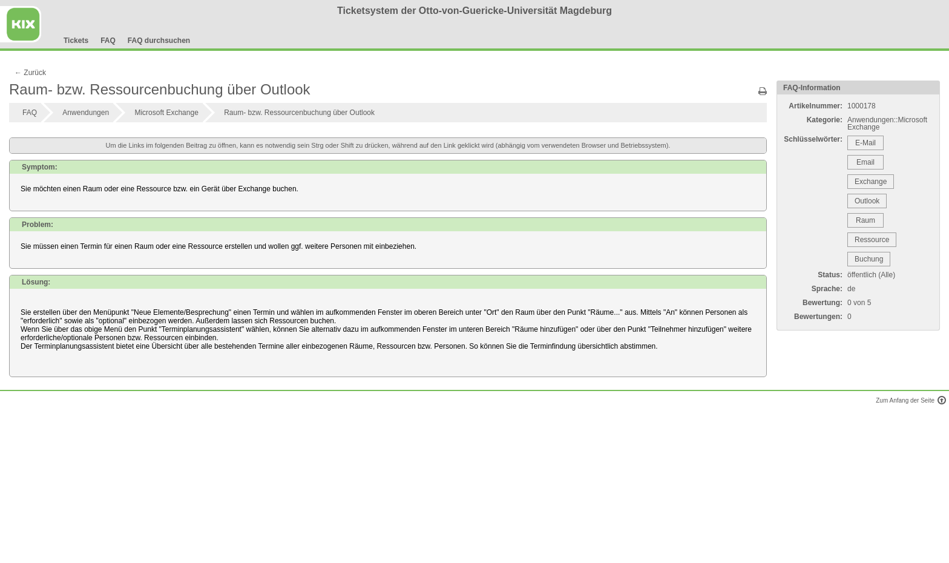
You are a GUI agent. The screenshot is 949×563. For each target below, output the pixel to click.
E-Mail (865, 143)
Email (865, 162)
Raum (865, 220)
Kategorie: (824, 120)
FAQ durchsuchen (159, 40)
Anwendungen (85, 112)
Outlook (867, 201)
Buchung (869, 259)
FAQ (108, 40)
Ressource (872, 239)
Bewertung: (822, 302)
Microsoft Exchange (166, 112)
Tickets (76, 40)
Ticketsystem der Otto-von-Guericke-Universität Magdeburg (474, 10)
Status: (830, 275)
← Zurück (30, 72)
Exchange (871, 181)
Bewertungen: (818, 316)
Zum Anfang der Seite (909, 400)
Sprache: (827, 289)
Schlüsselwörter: (813, 139)
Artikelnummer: (815, 106)
